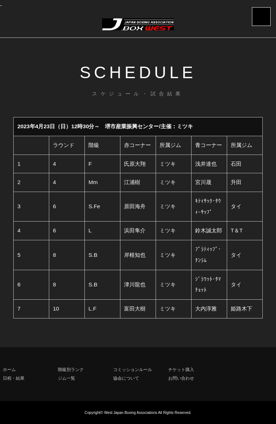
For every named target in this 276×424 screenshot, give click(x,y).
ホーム (9, 369)
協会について (126, 378)
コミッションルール (132, 369)
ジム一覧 (66, 378)
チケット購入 (181, 369)
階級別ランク (71, 369)
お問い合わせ (181, 378)
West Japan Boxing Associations (130, 413)
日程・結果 (13, 378)
